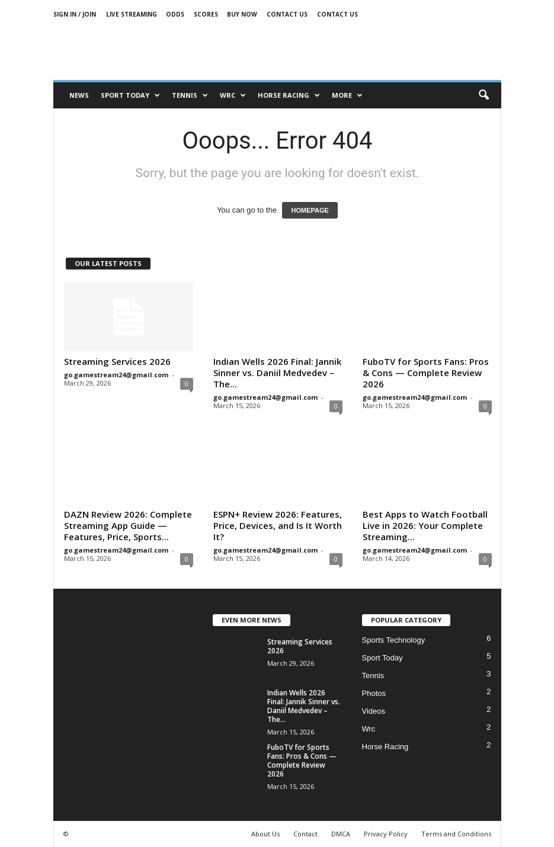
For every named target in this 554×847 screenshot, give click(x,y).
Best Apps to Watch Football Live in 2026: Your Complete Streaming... (425, 525)
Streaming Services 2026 (117, 361)
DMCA (340, 833)
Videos (374, 711)
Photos (374, 693)
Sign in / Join (74, 14)
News (79, 95)
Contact (305, 833)
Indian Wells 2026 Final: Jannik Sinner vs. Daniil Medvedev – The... (277, 372)
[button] (483, 95)
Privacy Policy (386, 833)
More (347, 95)
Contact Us (287, 14)
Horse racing (289, 95)
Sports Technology (393, 640)
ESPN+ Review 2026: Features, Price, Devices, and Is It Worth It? (277, 525)
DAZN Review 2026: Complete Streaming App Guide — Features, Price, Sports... (128, 525)
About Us (265, 833)
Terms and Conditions (456, 833)
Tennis (190, 95)
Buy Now (242, 14)
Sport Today (130, 95)
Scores (206, 14)
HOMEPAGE (309, 210)
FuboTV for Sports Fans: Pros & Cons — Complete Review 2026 (426, 372)
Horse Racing (385, 746)
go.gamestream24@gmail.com (116, 374)
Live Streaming (131, 14)
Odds (175, 14)
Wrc (233, 95)
